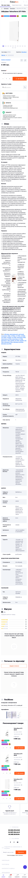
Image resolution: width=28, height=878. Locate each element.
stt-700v (17, 340)
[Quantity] (6, 79)
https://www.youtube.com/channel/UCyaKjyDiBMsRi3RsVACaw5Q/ (17, 842)
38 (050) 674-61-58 (14, 830)
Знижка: (4, 70)
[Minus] (3, 79)
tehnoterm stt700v (18, 342)
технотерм (4, 336)
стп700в (9, 337)
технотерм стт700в (6, 339)
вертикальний (14, 334)
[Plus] (9, 79)
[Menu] (2, 2)
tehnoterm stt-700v (6, 343)
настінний (21, 334)
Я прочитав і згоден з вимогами (15, 855)
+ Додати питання (14, 666)
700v (8, 340)
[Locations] (23, 2)
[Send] (25, 87)
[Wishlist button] (21, 60)
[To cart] (19, 747)
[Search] (4, 2)
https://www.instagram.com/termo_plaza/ (14, 842)
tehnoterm (4, 340)
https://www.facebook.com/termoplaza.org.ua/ (10, 842)
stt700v (12, 340)
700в (9, 336)
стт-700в (17, 336)
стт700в (13, 336)
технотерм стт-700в (17, 339)
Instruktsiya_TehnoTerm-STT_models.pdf (11, 705)
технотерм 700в (21, 337)
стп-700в (13, 337)
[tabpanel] (14, 31)
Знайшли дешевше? (6, 59)
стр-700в (3, 337)
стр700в (23, 336)
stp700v (22, 340)
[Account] (26, 2)
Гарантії (8, 112)
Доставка (9, 93)
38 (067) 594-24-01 (14, 832)
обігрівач (6, 334)
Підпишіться (21, 852)
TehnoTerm (12, 8)
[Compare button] (25, 60)
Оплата (8, 103)
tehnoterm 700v (8, 342)
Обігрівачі (6, 8)
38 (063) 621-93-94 (14, 834)
